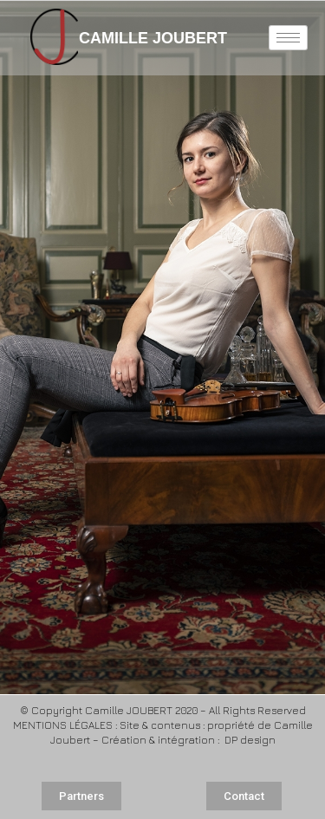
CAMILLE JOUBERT (136, 38)
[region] (162, 347)
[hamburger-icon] (288, 37)
